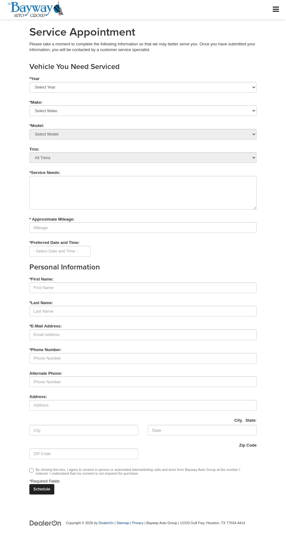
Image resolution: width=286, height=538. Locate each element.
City (238, 420)
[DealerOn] (45, 522)
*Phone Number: (45, 349)
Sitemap (122, 523)
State (251, 420)
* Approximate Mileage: (51, 219)
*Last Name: (41, 302)
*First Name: (41, 279)
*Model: (36, 125)
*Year (34, 78)
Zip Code (248, 445)
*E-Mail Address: (45, 326)
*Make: (36, 102)
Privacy (137, 523)
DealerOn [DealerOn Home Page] (106, 523)
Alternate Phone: (45, 373)
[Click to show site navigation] (276, 9)
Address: (38, 396)
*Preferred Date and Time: (54, 242)
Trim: (34, 149)
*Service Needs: (44, 172)
